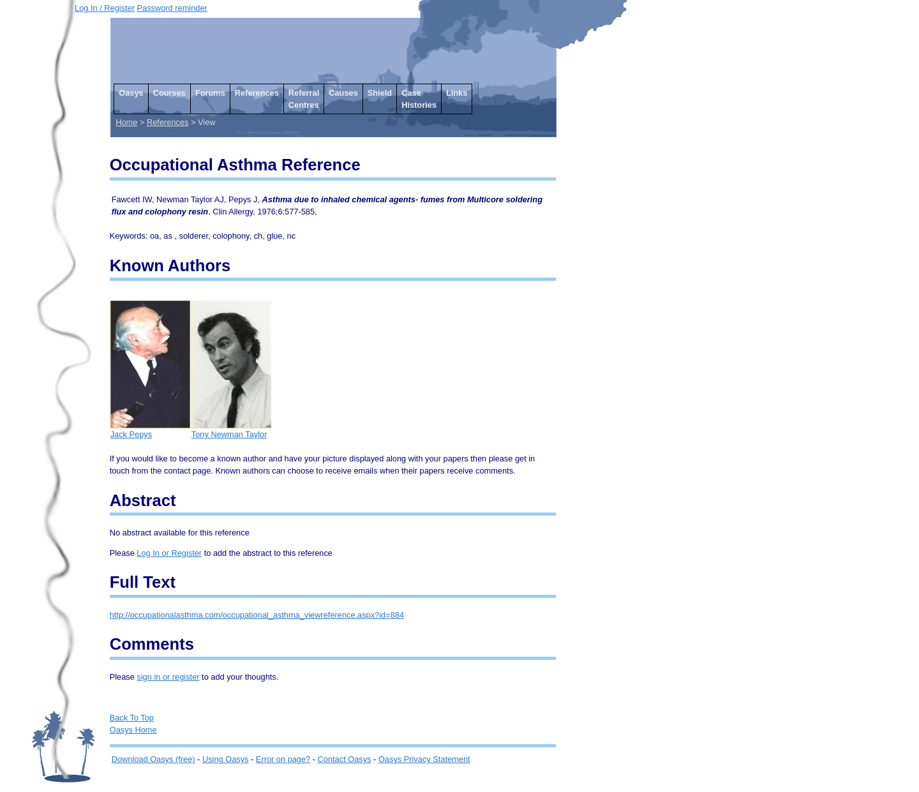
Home (126, 122)
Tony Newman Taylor (231, 430)
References (257, 93)
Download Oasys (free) (153, 759)
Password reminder (172, 8)
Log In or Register (169, 553)
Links (456, 93)
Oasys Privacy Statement (424, 759)
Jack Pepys (150, 430)
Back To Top (132, 717)
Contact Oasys (344, 759)
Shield (380, 93)
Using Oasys (225, 759)
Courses (169, 93)
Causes (343, 93)
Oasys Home (133, 730)
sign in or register (168, 677)
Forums (210, 93)
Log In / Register (105, 8)
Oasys (131, 93)
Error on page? (283, 759)
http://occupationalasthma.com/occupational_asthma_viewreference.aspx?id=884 (257, 615)
